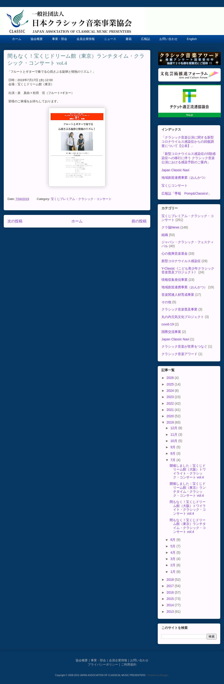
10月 (174, 441)
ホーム (16, 39)
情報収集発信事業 (174, 279)
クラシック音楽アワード (179, 354)
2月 (173, 565)
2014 (171, 605)
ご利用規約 (128, 664)
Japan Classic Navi (175, 170)
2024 (171, 390)
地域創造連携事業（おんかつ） (184, 177)
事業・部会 (59, 39)
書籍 (129, 39)
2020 (171, 416)
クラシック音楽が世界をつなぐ (184, 346)
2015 (171, 599)
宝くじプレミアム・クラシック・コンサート (81, 199)
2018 (171, 579)
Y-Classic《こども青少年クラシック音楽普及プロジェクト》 (187, 270)
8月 (173, 453)
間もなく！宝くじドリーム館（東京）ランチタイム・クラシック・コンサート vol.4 (188, 526)
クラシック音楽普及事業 (179, 309)
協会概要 (37, 39)
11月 (174, 434)
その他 (166, 302)
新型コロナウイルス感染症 (181, 261)
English (192, 39)
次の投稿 (14, 221)
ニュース (110, 39)
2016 (171, 592)
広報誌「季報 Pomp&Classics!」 (186, 193)
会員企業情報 (86, 39)
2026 (171, 378)
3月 (173, 559)
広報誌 (145, 39)
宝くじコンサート (174, 185)
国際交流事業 (171, 332)
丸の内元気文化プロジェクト (182, 317)
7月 (173, 460)
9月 (173, 447)
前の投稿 (139, 221)
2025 (171, 384)
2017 (171, 586)
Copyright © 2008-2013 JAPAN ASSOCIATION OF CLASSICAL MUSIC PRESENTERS (100, 675)
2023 (171, 397)
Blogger (164, 675)
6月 (173, 540)
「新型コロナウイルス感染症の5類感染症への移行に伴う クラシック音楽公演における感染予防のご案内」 (188, 158)
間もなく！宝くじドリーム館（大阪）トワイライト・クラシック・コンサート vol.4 (188, 507)
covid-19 (167, 324)
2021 (171, 410)
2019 (171, 422)
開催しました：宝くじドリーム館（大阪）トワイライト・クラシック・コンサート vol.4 (188, 471)
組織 (164, 235)
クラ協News (170, 227)
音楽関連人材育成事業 (177, 294)
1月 (173, 572)
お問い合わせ (168, 39)
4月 (173, 552)
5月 (173, 546)
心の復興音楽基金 (174, 253)
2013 (171, 611)
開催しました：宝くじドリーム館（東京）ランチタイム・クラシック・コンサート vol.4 (188, 489)
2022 (171, 403)
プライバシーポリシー (103, 664)
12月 (174, 428)
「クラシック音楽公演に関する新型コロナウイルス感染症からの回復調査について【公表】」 (187, 141)
